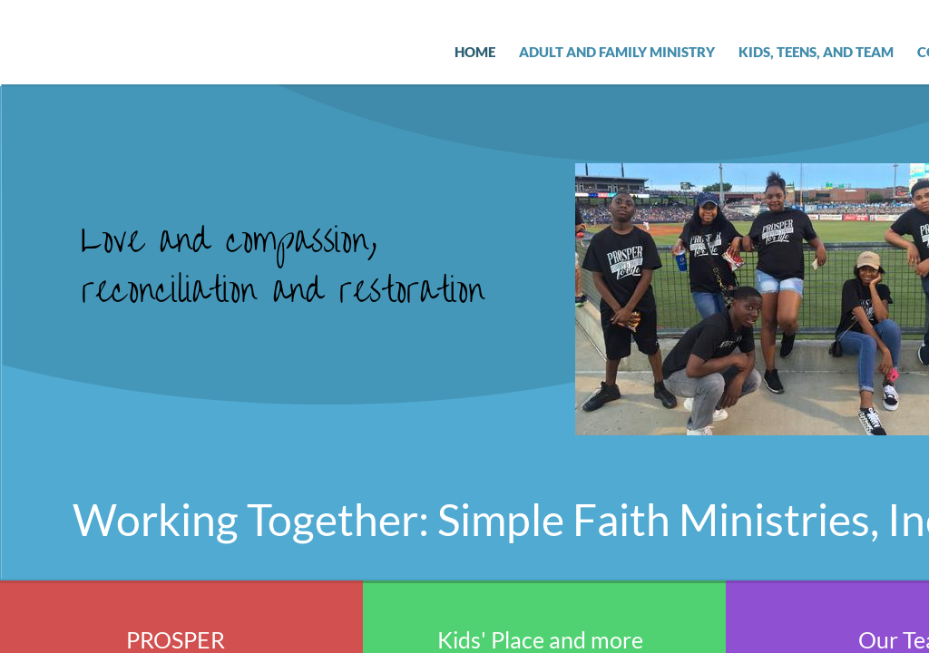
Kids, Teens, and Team (816, 52)
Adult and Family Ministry (617, 52)
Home (475, 52)
